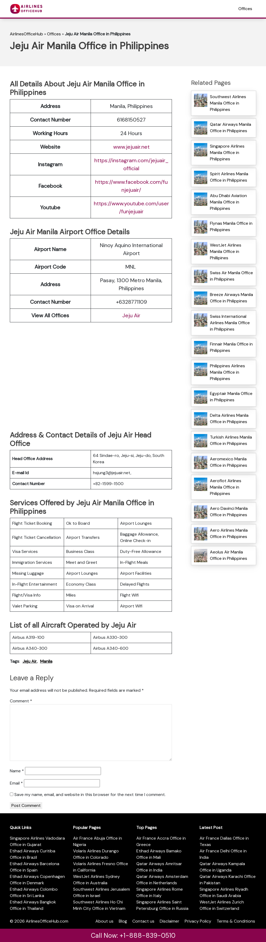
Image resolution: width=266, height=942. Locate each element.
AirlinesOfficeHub (26, 34)
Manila (46, 661)
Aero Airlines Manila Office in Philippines (229, 533)
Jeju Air (131, 315)
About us (104, 921)
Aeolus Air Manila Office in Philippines (228, 555)
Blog (123, 921)
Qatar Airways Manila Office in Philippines (230, 128)
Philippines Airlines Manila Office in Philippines (227, 372)
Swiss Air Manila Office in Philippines (231, 276)
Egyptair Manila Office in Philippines (231, 397)
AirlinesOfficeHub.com (47, 921)
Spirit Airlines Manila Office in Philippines (229, 177)
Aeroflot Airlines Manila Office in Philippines (225, 487)
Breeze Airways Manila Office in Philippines (231, 298)
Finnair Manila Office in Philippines (231, 347)
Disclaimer (169, 921)
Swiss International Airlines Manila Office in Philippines (230, 323)
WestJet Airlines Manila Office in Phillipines (225, 251)
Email (16, 783)
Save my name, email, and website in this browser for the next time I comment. (90, 794)
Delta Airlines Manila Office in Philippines (229, 418)
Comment (21, 701)
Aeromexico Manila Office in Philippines (228, 462)
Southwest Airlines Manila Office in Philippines (228, 103)
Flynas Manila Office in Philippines (231, 226)
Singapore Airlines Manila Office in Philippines (227, 152)
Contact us (143, 921)
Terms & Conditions (236, 921)
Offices (245, 8)
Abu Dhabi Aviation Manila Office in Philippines (228, 202)
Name (17, 771)
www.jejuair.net (131, 146)
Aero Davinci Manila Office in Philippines (229, 512)
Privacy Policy (198, 921)
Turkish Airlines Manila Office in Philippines (231, 440)
